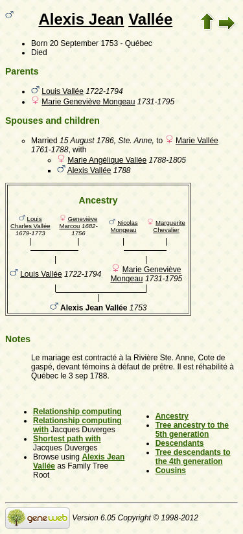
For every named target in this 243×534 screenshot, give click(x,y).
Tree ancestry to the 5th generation (192, 430)
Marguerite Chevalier (169, 226)
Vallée (150, 19)
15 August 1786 (87, 140)
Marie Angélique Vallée (106, 160)
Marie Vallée (197, 140)
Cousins (171, 470)
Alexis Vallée (89, 170)
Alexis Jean (81, 19)
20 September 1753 (84, 43)
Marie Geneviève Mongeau (88, 101)
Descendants (180, 443)
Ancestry (172, 416)
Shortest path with (67, 438)
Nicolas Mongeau (124, 226)
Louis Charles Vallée (30, 222)
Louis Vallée (62, 91)
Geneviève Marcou (78, 222)
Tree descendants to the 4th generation (193, 457)
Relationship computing (77, 411)
